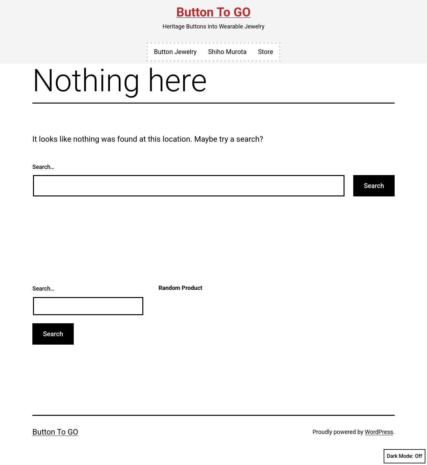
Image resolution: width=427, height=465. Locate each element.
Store (265, 52)
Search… (43, 166)
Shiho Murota (227, 52)
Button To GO (213, 12)
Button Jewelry (175, 52)
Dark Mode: (404, 456)
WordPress (379, 431)
